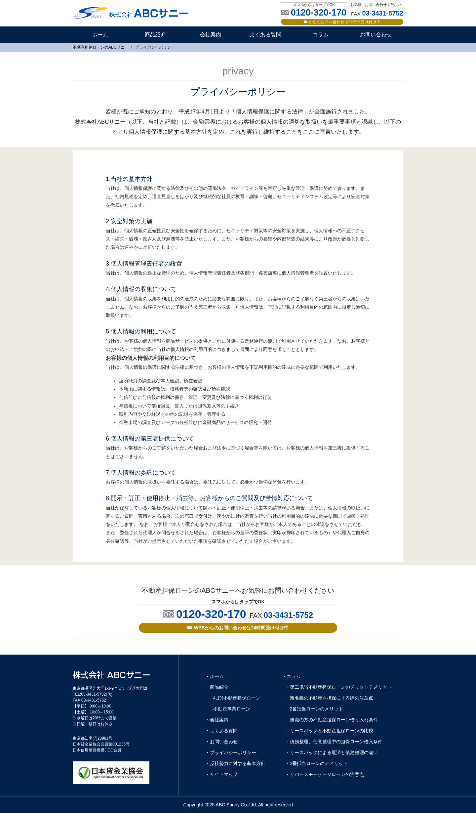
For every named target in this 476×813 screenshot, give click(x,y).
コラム (321, 34)
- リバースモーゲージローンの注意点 (325, 774)
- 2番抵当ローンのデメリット (317, 763)
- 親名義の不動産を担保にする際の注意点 (330, 698)
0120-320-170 (211, 614)
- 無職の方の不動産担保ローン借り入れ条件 (332, 719)
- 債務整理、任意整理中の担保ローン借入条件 (334, 741)
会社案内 (210, 34)
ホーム (100, 34)
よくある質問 (265, 34)
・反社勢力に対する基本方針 (235, 763)
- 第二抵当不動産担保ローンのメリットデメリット (339, 687)
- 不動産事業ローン (230, 708)
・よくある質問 (221, 730)
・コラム (291, 676)
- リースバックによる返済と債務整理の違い (332, 752)
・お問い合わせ (221, 741)
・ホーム (214, 676)
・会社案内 (216, 719)
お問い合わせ (376, 34)
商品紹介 (155, 34)
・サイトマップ (221, 774)
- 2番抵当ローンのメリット (315, 708)
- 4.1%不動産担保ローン (235, 698)
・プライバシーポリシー (230, 752)
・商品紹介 (216, 687)
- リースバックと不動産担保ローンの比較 (330, 730)
